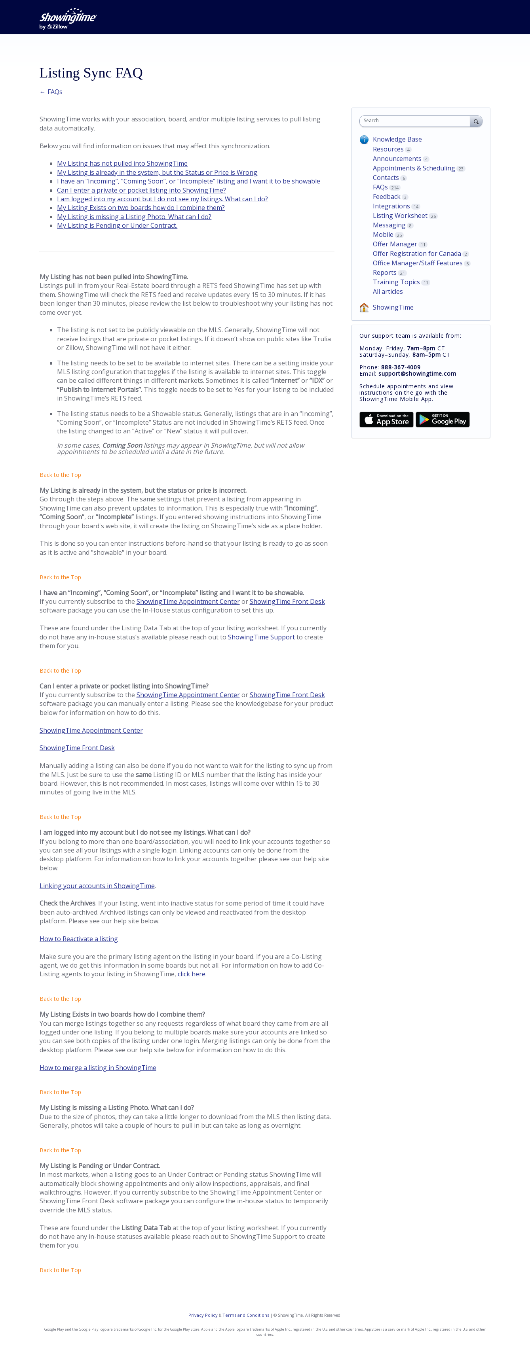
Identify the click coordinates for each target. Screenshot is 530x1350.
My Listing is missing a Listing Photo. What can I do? (134, 216)
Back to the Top (60, 474)
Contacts (386, 177)
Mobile (383, 234)
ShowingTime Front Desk (287, 601)
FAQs (380, 187)
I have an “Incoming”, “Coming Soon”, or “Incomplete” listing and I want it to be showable (188, 181)
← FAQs (51, 91)
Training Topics (396, 282)
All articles (388, 291)
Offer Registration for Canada (417, 253)
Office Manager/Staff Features (418, 263)
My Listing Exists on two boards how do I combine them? (141, 207)
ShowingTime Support (261, 637)
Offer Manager (395, 244)
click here (191, 974)
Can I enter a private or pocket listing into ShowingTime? (141, 190)
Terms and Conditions (245, 1315)
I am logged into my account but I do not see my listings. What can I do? (162, 199)
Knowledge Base (397, 139)
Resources (388, 149)
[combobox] (416, 121)
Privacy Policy (203, 1315)
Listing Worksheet (400, 215)
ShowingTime (393, 307)
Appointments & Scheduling (414, 168)
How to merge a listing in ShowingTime (98, 1067)
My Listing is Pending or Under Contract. (117, 225)
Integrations (391, 206)
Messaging (389, 225)
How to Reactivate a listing (79, 938)
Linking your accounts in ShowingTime (97, 885)
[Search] (476, 121)
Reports (385, 272)
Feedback (387, 196)
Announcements (397, 158)
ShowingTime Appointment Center (188, 601)
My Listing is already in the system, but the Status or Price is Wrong (157, 172)
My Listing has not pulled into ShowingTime (122, 163)
